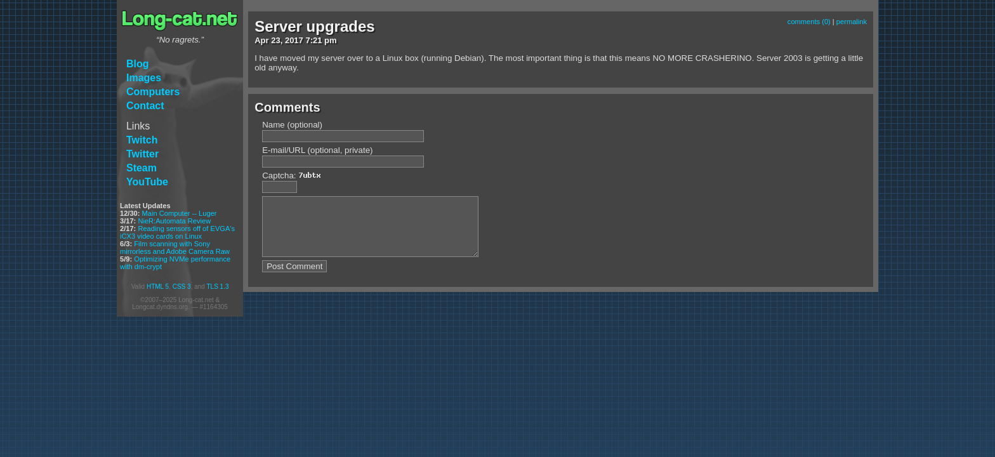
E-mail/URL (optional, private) (317, 150)
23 (275, 40)
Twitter (142, 154)
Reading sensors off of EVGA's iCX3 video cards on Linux (177, 232)
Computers (153, 91)
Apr (261, 40)
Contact (145, 105)
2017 (294, 40)
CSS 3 (182, 286)
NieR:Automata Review (174, 221)
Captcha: (294, 175)
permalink (851, 21)
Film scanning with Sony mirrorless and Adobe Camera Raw (175, 247)
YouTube (147, 181)
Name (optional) (292, 124)
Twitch (141, 140)
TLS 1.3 (217, 286)
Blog (137, 63)
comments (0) (809, 21)
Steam (141, 167)
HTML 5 (158, 286)
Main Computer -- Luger (179, 213)
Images (143, 77)
